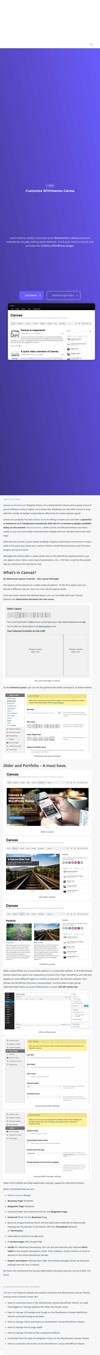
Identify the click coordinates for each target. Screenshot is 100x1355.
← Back (50, 185)
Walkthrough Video (65, 295)
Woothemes (19, 505)
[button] (91, 44)
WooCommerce (35, 527)
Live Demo (33, 295)
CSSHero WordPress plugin (57, 245)
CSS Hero (8, 1292)
